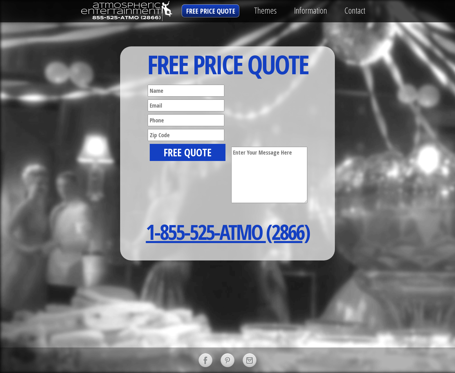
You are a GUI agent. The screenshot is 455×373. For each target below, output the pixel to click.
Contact (354, 10)
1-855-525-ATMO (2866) (227, 232)
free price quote (210, 11)
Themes (265, 10)
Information (310, 10)
